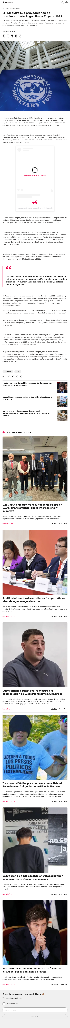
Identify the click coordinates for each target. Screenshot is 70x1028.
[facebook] (8, 36)
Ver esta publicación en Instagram (35, 175)
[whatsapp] (4, 36)
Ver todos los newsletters (12, 998)
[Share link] (20, 36)
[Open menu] (66, 2)
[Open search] (62, 2)
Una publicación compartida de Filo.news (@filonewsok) (35, 208)
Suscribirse (35, 1017)
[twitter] (12, 36)
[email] (16, 36)
